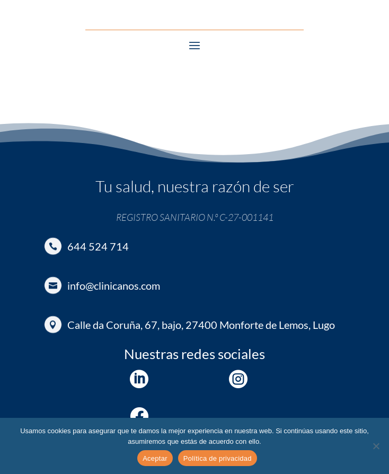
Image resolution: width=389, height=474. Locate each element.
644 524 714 (98, 246)
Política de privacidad (217, 458)
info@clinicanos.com (113, 285)
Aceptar (155, 458)
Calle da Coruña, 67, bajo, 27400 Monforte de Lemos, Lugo (201, 324)
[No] (375, 446)
